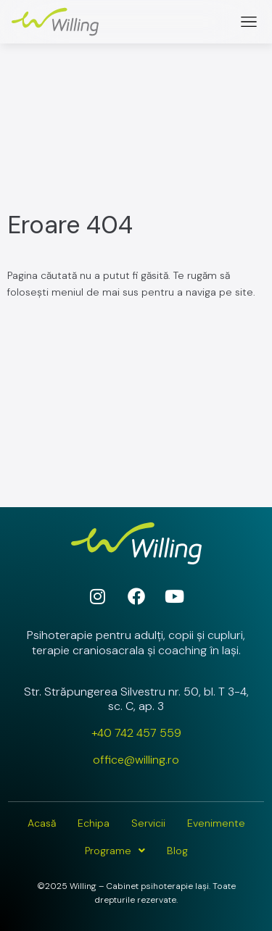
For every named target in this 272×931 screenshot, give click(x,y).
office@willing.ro (136, 759)
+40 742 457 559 (136, 732)
